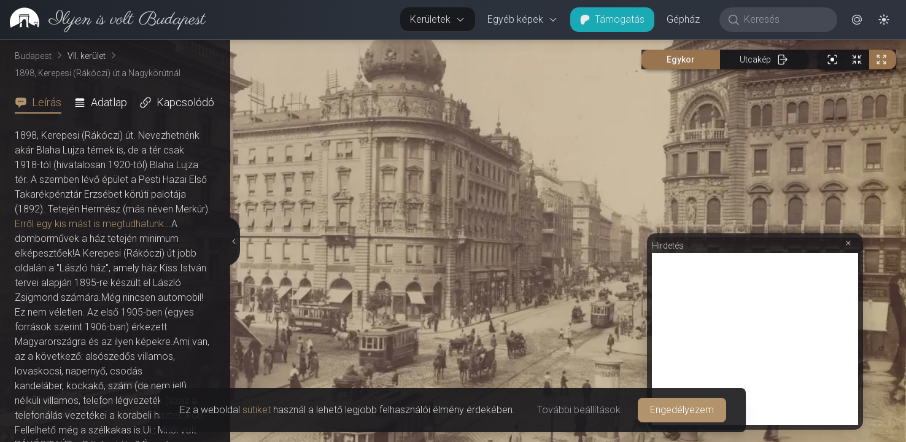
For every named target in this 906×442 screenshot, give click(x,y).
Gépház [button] (683, 19)
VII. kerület (87, 56)
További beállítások (579, 410)
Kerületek (437, 19)
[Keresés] (784, 19)
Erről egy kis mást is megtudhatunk (89, 224)
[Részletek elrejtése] (233, 241)
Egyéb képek (522, 19)
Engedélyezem (682, 410)
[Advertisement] (755, 339)
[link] (103, 19)
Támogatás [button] (612, 19)
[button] (857, 19)
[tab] (42, 102)
